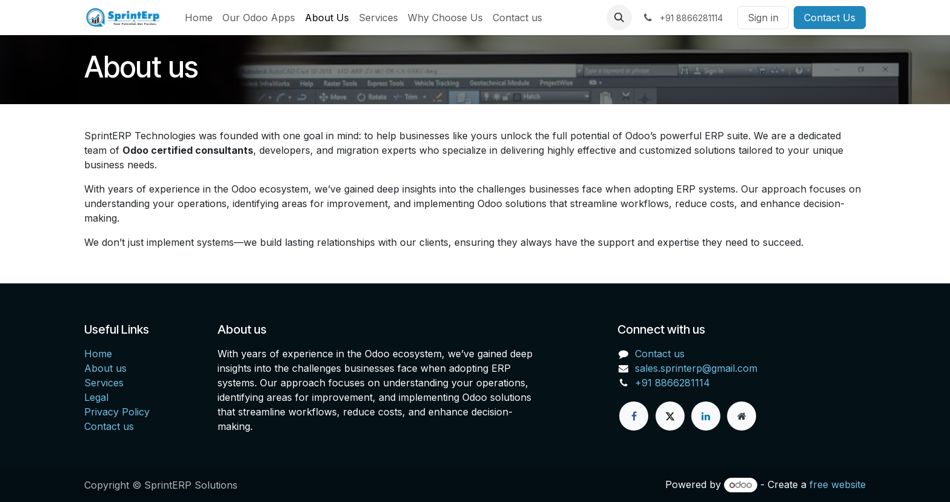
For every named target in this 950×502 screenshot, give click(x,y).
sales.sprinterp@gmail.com (696, 368)
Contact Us (829, 18)
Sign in (763, 18)
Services (104, 383)
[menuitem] (199, 17)
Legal (96, 397)
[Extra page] (741, 416)
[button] (619, 17)
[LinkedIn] (705, 416)
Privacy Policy (117, 412)
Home (98, 354)
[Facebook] (633, 416)
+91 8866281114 (672, 383)
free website (837, 484)
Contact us (109, 426)
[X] (670, 416)
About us (105, 368)
